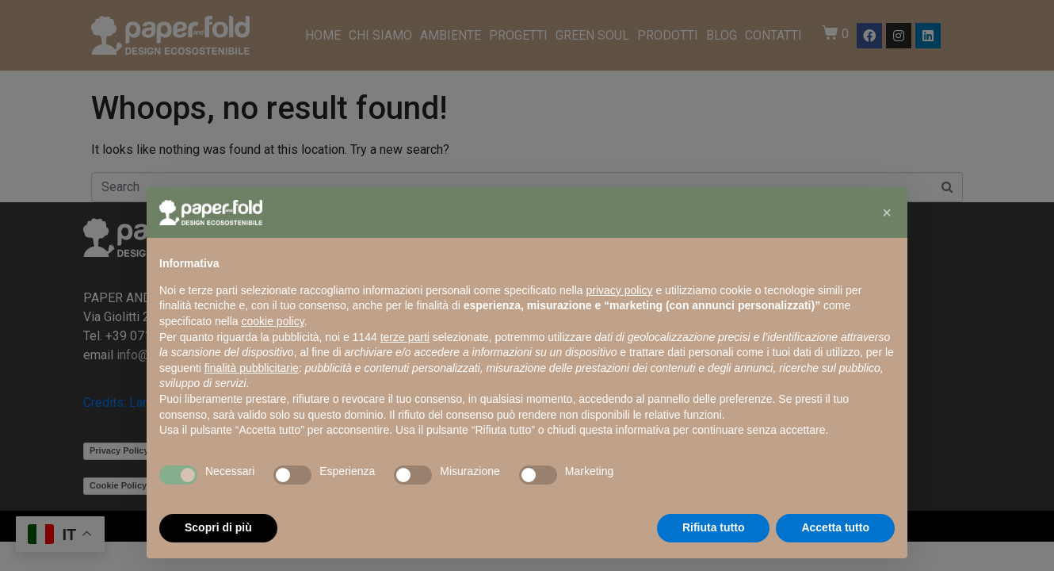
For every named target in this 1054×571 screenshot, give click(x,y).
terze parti (405, 337)
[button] (886, 212)
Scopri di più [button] (218, 527)
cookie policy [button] (273, 321)
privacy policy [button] (619, 290)
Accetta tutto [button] (835, 527)
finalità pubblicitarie (251, 368)
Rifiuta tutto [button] (713, 527)
